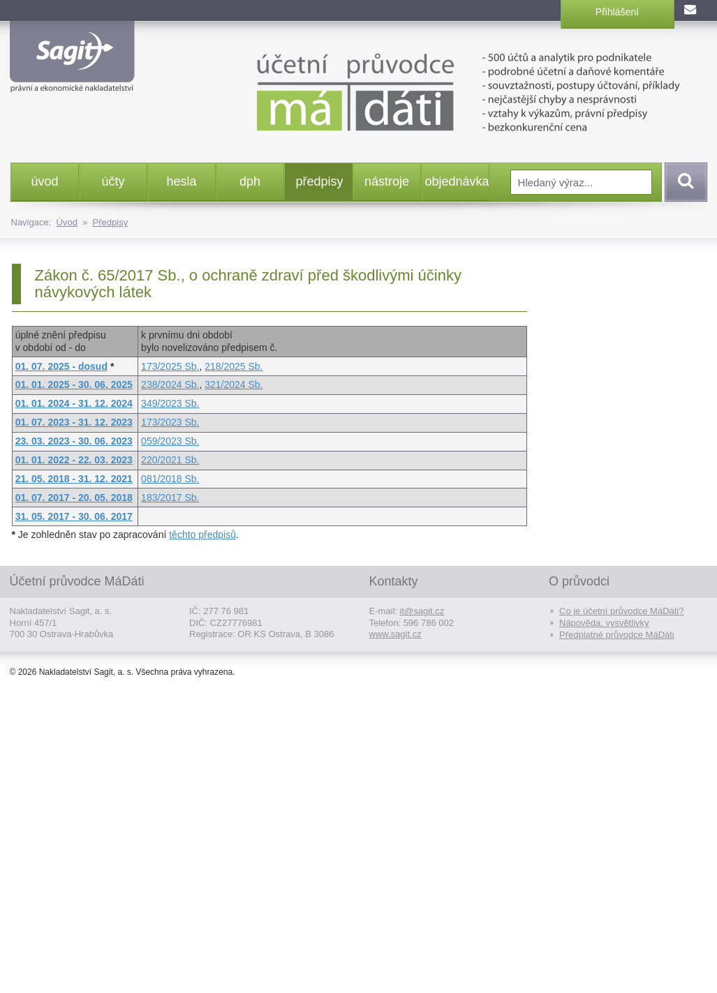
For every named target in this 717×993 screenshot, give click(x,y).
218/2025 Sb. (234, 366)
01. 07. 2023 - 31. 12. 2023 (74, 422)
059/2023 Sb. (170, 441)
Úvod (67, 222)
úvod (44, 181)
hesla (181, 181)
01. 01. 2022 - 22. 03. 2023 (74, 459)
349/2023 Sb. (170, 403)
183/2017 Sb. (170, 497)
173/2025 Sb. (170, 366)
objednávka (457, 181)
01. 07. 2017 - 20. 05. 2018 (74, 497)
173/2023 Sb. (170, 422)
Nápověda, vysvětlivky (604, 623)
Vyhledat (683, 182)
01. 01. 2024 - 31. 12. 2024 (74, 403)
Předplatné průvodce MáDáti (616, 634)
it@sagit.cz (422, 611)
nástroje (386, 181)
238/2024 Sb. (170, 384)
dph (249, 181)
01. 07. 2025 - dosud (61, 366)
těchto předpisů (202, 534)
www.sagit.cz (395, 634)
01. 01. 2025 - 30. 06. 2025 (74, 384)
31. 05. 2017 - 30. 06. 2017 (74, 516)
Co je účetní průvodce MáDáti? (621, 611)
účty (112, 181)
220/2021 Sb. (170, 459)
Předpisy (110, 222)
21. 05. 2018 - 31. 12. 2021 (74, 478)
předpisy (319, 181)
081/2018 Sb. (170, 478)
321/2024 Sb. (234, 384)
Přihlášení (617, 11)
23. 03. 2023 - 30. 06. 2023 (74, 441)
